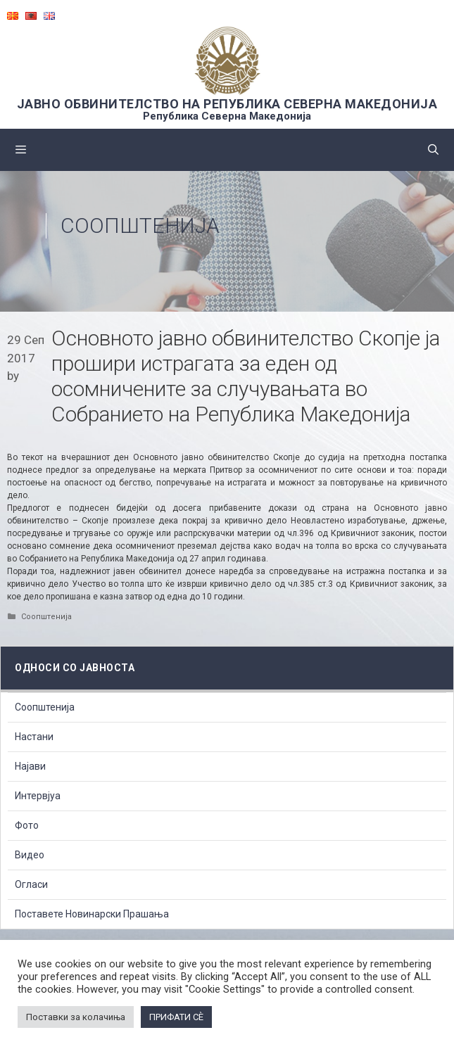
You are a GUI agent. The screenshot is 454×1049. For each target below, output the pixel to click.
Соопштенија (140, 225)
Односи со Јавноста (74, 667)
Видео (29, 854)
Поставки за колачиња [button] (75, 1017)
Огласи (31, 884)
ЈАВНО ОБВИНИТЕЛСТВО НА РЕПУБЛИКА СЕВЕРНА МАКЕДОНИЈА (227, 103)
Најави (30, 766)
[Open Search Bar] (433, 150)
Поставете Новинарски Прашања (92, 914)
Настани (34, 736)
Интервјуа (38, 795)
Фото (27, 825)
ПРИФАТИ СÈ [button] (176, 1017)
